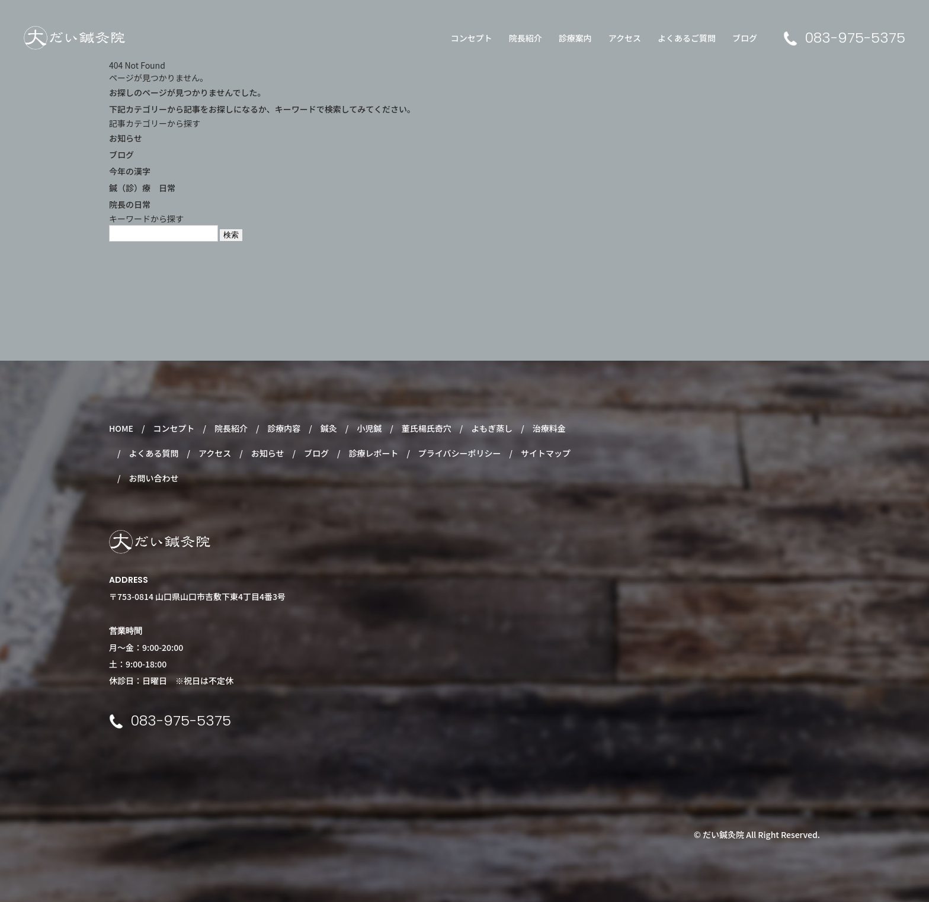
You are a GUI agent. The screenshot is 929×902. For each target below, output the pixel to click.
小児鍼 (369, 428)
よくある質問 (153, 453)
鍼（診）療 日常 (142, 188)
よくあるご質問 (687, 38)
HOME (121, 428)
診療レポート (373, 453)
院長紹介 (525, 38)
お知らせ (125, 138)
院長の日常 (129, 204)
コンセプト (471, 38)
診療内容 (283, 428)
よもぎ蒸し (491, 428)
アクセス (624, 38)
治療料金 (549, 428)
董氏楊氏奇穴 (426, 428)
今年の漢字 (129, 171)
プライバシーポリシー (459, 453)
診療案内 (575, 38)
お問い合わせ (153, 478)
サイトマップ (546, 453)
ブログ (744, 38)
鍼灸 (329, 428)
